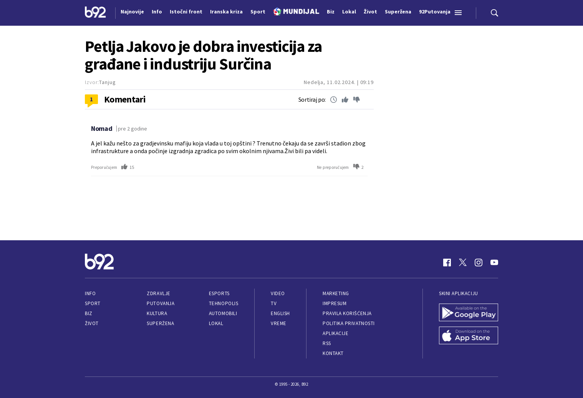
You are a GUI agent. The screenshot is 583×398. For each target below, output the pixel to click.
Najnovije (132, 11)
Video (278, 293)
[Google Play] (468, 313)
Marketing (336, 293)
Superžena (160, 323)
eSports (219, 293)
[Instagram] (478, 262)
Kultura (157, 313)
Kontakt (333, 353)
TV (274, 303)
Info (90, 293)
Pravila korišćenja (347, 313)
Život (92, 323)
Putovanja (160, 303)
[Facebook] (447, 262)
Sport (93, 303)
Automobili (223, 313)
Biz (89, 313)
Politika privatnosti (349, 323)
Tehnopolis (223, 303)
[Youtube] (494, 262)
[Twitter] (463, 262)
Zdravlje (158, 293)
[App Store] (468, 336)
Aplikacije (335, 333)
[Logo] (95, 13)
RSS (327, 343)
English (280, 313)
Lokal (216, 323)
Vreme (279, 323)
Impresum (334, 303)
